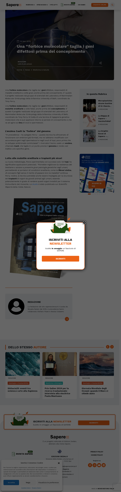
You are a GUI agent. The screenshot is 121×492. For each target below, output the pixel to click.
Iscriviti (60, 258)
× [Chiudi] (84, 222)
